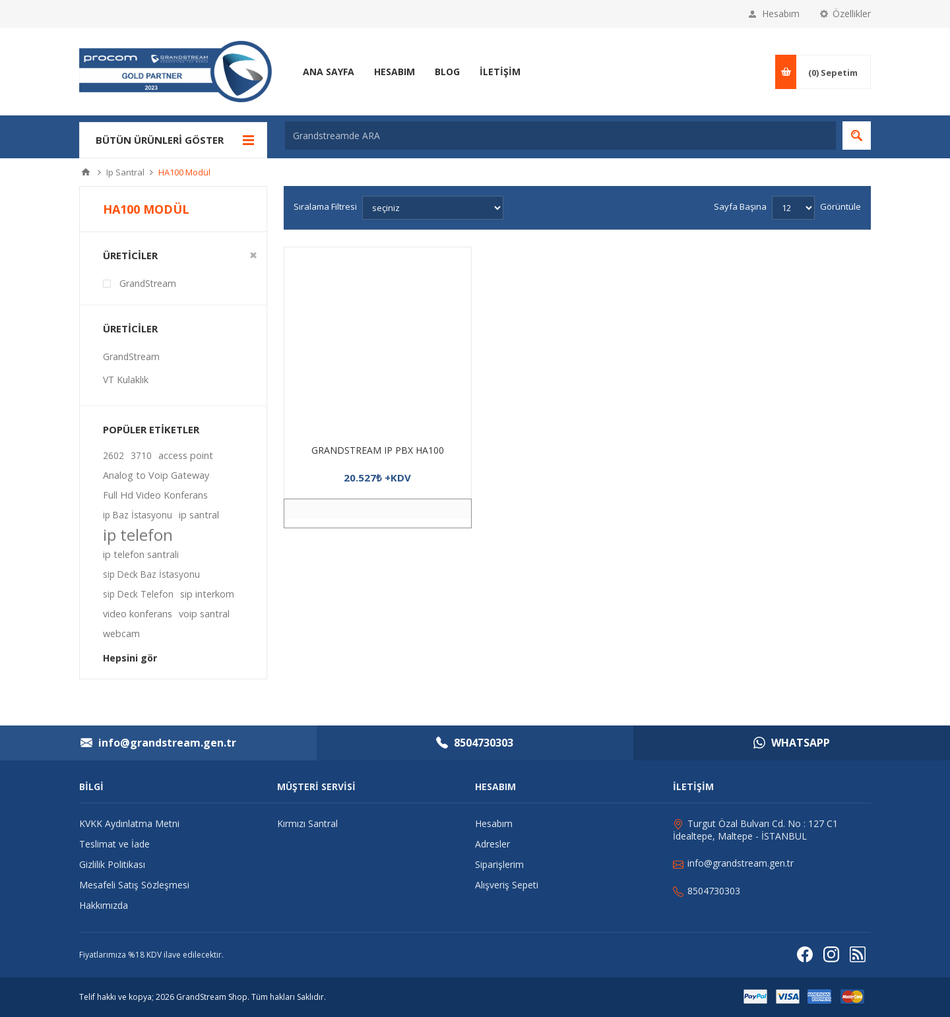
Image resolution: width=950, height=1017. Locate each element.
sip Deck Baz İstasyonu (151, 574)
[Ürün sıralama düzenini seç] (432, 208)
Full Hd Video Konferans (155, 495)
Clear (253, 255)
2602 (113, 455)
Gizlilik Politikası (112, 864)
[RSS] (858, 954)
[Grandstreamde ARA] (560, 135)
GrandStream (147, 283)
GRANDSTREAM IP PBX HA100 (377, 450)
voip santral (204, 613)
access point (185, 455)
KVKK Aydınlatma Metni (129, 823)
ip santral (199, 514)
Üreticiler (130, 255)
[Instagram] (831, 954)
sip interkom (207, 594)
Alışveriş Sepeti (506, 884)
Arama (856, 135)
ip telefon (138, 535)
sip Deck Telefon (138, 594)
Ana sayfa (85, 172)
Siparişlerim (499, 864)
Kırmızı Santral (307, 823)
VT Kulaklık (125, 379)
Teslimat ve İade (114, 844)
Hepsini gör (130, 658)
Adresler (492, 844)
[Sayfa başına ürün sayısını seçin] (793, 208)
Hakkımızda (103, 905)
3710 (141, 455)
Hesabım (781, 13)
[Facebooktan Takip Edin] (805, 954)
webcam (121, 633)
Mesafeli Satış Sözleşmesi (134, 884)
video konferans (137, 613)
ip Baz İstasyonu (137, 514)
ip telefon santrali (141, 554)
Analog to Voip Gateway (156, 475)
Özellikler (852, 13)
